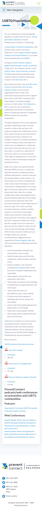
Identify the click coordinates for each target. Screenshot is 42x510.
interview (19, 80)
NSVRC (27, 58)
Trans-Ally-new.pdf (15, 350)
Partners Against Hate (22, 240)
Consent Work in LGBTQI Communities (18, 47)
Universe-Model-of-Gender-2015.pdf (22, 377)
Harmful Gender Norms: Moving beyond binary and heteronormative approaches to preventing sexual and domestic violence (20, 434)
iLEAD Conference (30, 66)
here (10, 321)
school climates (19, 268)
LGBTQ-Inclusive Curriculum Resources (19, 344)
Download (11, 355)
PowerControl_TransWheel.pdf (19, 364)
